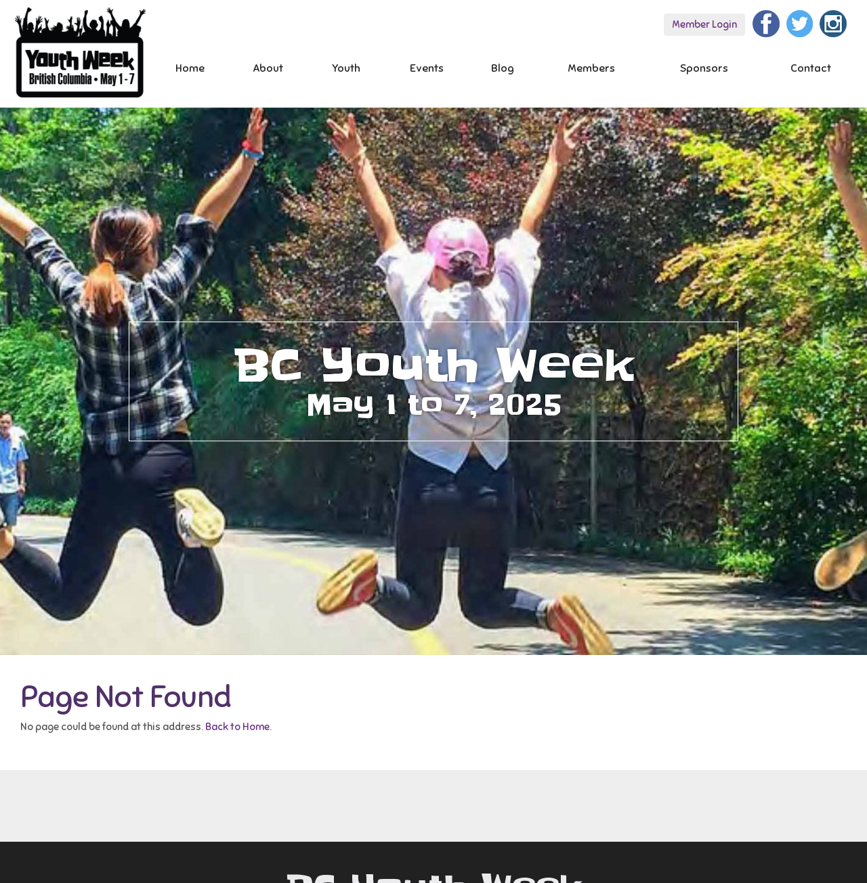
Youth (346, 68)
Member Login (704, 24)
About (268, 68)
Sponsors (704, 68)
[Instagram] (833, 22)
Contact (810, 68)
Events (427, 68)
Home (190, 68)
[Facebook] (766, 22)
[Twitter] (799, 22)
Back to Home (237, 727)
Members (591, 68)
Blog (502, 68)
